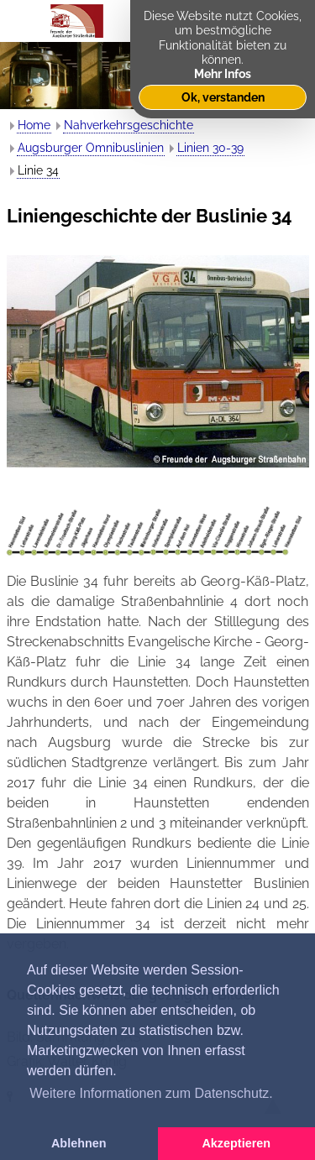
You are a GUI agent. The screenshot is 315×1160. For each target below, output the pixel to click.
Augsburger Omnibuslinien (91, 147)
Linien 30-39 (210, 147)
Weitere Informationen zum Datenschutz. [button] (151, 1093)
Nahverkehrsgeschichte (128, 125)
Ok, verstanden (223, 97)
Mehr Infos (222, 73)
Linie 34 (38, 170)
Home (34, 125)
